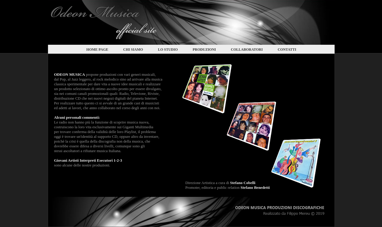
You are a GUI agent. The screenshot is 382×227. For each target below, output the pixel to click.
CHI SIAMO (133, 49)
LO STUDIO (168, 49)
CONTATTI (287, 49)
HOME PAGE (97, 49)
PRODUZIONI (204, 49)
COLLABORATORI (247, 49)
